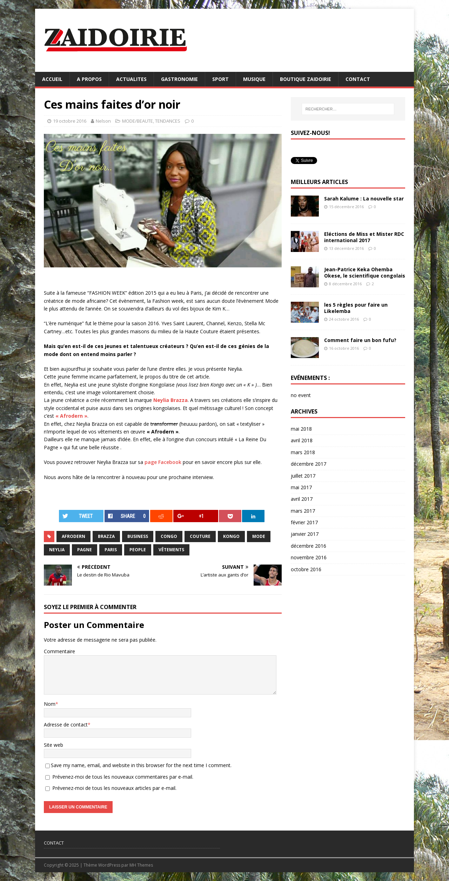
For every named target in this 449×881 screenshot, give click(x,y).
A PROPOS (89, 79)
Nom (49, 704)
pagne (84, 550)
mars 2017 (303, 510)
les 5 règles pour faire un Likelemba (356, 307)
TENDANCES (167, 121)
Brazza (106, 536)
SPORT (220, 79)
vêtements (171, 550)
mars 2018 (303, 452)
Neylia (57, 550)
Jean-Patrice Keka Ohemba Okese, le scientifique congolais (364, 272)
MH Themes (141, 865)
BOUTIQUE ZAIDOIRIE (305, 79)
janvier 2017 (305, 534)
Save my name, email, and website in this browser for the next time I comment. (141, 765)
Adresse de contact (66, 724)
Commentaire (59, 651)
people (137, 550)
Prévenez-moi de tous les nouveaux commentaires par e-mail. (122, 776)
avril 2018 (302, 440)
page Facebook (163, 462)
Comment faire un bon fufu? (360, 340)
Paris (111, 550)
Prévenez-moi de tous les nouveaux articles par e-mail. (114, 788)
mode (258, 536)
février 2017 (304, 522)
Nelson (103, 121)
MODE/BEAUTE (137, 121)
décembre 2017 (308, 463)
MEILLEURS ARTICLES (319, 182)
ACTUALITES (131, 79)
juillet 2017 (303, 475)
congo (169, 536)
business (137, 536)
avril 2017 (302, 499)
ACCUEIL (52, 79)
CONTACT (358, 79)
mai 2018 (301, 428)
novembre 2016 (309, 557)
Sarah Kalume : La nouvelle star (364, 198)
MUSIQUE (254, 79)
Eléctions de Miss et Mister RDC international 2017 (364, 237)
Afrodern (73, 536)
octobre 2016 (306, 569)
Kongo (231, 536)
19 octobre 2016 (69, 121)
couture (200, 536)
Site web (53, 745)
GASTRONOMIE (179, 79)
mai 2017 (301, 487)
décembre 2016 (308, 545)
